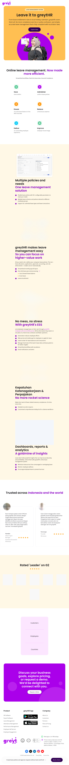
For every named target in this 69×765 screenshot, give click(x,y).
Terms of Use (46, 755)
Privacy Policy (39, 755)
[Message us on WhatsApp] (52, 736)
